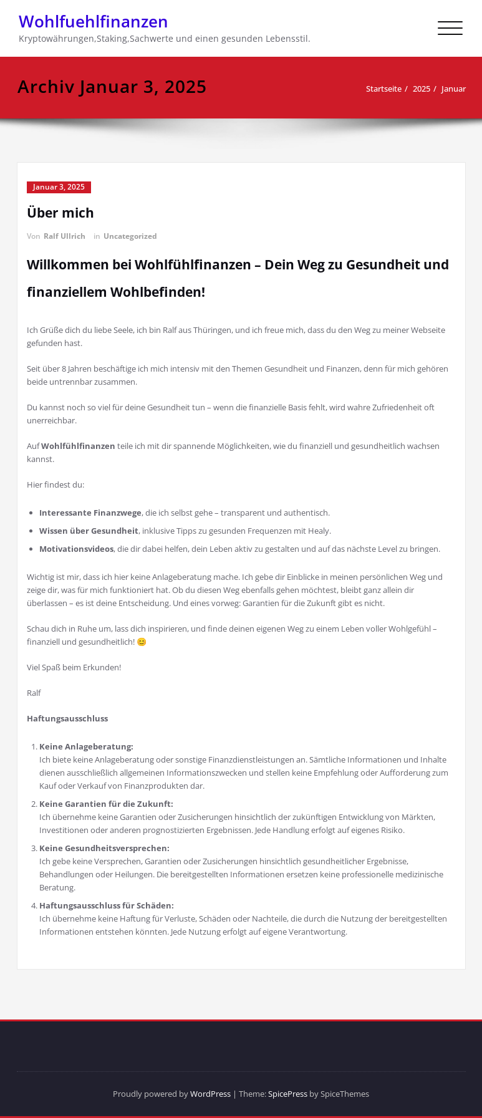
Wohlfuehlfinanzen (93, 21)
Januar (453, 88)
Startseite (384, 88)
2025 (421, 88)
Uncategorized (130, 236)
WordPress (210, 1093)
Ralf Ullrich (64, 236)
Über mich (60, 212)
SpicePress (287, 1093)
